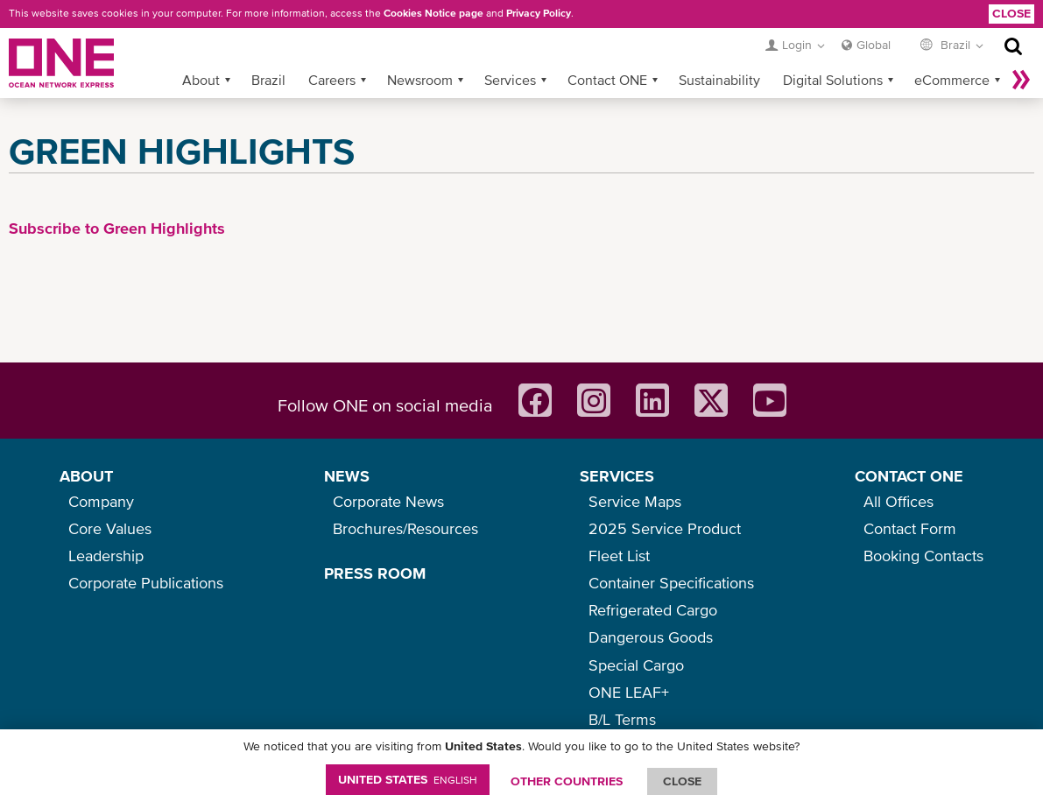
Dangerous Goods (650, 637)
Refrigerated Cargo (652, 610)
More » (1021, 79)
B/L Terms (622, 719)
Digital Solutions (833, 80)
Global (873, 45)
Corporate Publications (145, 582)
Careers (332, 80)
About (201, 80)
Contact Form (909, 528)
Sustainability (719, 80)
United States (407, 779)
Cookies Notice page (433, 13)
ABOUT (86, 476)
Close (1011, 13)
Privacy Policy (538, 13)
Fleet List (619, 555)
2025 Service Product (664, 528)
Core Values (110, 528)
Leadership (106, 555)
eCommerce (952, 80)
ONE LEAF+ (628, 692)
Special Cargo (636, 665)
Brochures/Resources (405, 528)
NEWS (347, 476)
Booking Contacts (923, 555)
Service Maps (634, 501)
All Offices (898, 501)
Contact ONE (607, 80)
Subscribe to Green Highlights (117, 228)
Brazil (268, 80)
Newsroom (420, 80)
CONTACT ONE (909, 476)
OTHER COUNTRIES (567, 781)
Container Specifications (671, 582)
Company (101, 501)
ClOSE (682, 781)
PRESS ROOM (375, 573)
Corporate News (388, 501)
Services (510, 80)
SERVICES (617, 476)
